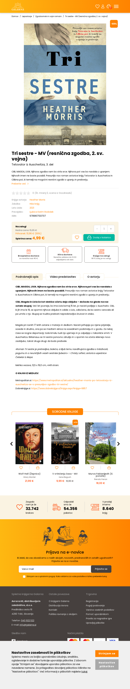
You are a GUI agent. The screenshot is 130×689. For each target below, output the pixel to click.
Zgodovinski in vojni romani (48, 16)
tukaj (84, 671)
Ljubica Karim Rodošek (41, 211)
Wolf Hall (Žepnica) (29, 473)
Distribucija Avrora (58, 604)
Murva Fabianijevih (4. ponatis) (100, 474)
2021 (32, 207)
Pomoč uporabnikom (97, 613)
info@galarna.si (28, 624)
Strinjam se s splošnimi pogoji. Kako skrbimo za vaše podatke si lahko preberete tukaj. (67, 575)
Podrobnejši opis (28, 277)
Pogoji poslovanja (95, 604)
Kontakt (53, 609)
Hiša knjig (34, 203)
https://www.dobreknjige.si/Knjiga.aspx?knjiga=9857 (59, 387)
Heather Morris (37, 199)
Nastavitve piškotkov (107, 664)
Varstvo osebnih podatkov (100, 609)
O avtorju (98, 277)
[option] (29, 452)
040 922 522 (27, 619)
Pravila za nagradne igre (99, 617)
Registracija (92, 600)
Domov (15, 16)
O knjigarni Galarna (59, 600)
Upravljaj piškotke (95, 622)
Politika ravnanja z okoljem (63, 613)
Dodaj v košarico (99, 237)
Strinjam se (107, 653)
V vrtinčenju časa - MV (65, 473)
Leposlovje (27, 16)
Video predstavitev (66, 277)
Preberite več (19, 183)
